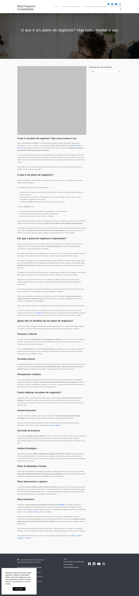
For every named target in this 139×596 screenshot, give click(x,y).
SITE (56, 6)
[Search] (119, 71)
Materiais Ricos (116, 6)
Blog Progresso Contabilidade (26, 8)
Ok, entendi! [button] (19, 589)
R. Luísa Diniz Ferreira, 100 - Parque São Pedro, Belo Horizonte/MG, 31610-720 (30, 561)
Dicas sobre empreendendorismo (95, 6)
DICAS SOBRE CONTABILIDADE (70, 6)
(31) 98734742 (22, 567)
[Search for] (105, 71)
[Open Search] (121, 9)
